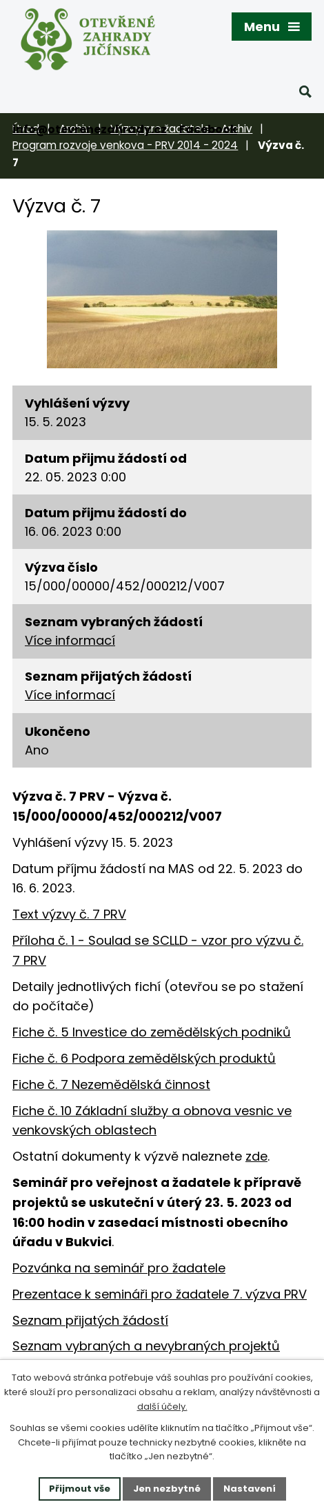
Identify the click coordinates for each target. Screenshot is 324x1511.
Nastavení (249, 1488)
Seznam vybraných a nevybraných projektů (146, 1345)
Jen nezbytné (167, 1488)
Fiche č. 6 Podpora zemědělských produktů (144, 1058)
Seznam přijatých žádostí (90, 1320)
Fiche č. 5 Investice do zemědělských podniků (151, 1032)
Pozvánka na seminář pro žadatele (118, 1268)
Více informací (70, 640)
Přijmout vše (79, 1488)
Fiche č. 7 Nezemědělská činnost (111, 1084)
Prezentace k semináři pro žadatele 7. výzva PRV (159, 1294)
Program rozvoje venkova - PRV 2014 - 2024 (125, 145)
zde (256, 1156)
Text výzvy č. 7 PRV (69, 914)
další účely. (162, 1406)
